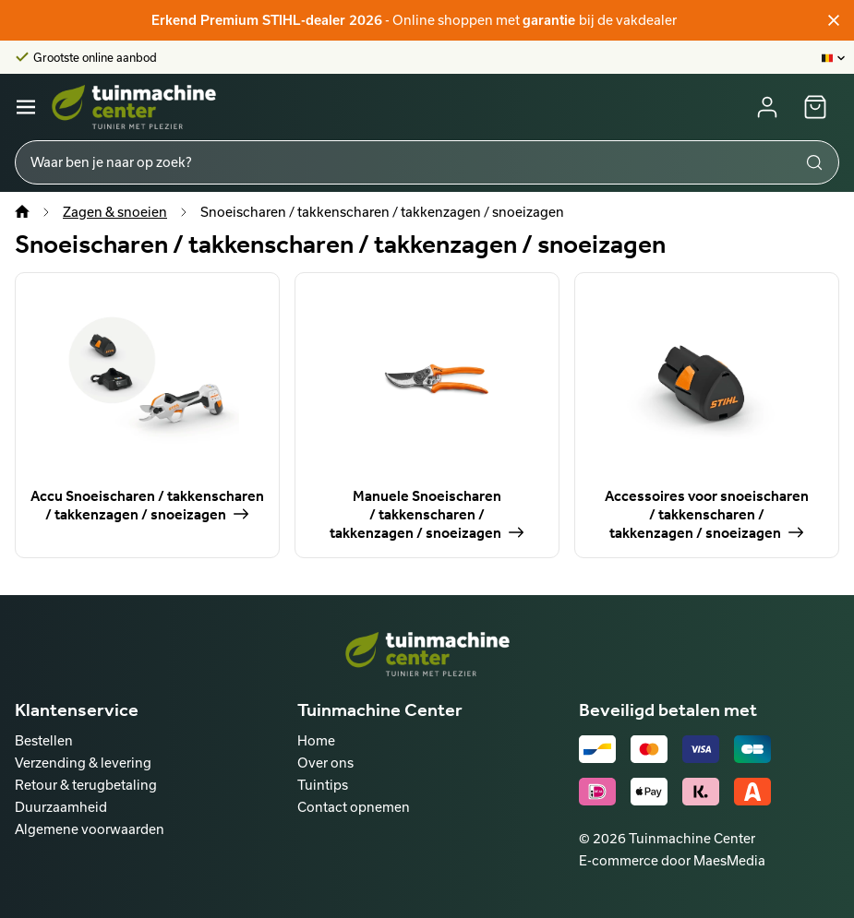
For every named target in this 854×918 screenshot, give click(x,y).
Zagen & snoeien (115, 212)
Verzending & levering (83, 762)
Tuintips (322, 785)
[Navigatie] (26, 107)
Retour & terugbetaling (86, 785)
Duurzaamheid (61, 807)
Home (316, 740)
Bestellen (44, 740)
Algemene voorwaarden (89, 829)
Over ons (325, 762)
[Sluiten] (833, 20)
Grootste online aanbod (95, 57)
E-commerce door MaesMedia (672, 860)
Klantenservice (76, 709)
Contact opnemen (353, 807)
